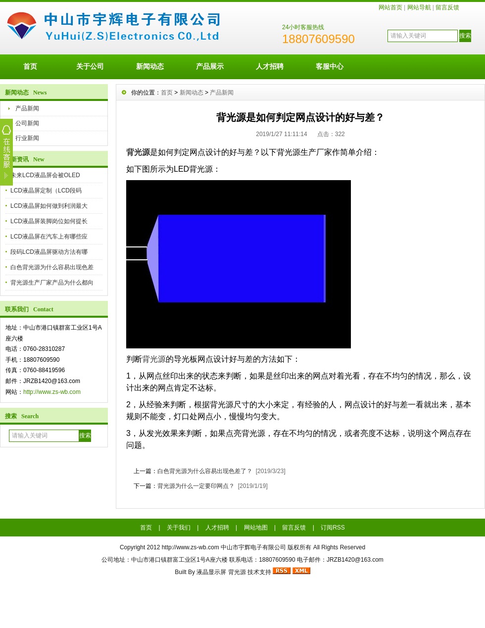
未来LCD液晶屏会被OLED (45, 175)
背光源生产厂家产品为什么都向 (52, 282)
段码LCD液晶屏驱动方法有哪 (49, 251)
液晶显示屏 (211, 572)
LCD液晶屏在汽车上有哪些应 (49, 236)
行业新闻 (27, 138)
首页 (30, 66)
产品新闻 (27, 108)
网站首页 (390, 7)
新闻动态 (150, 66)
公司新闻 (27, 123)
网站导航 (419, 7)
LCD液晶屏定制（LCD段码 (46, 190)
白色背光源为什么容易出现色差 (52, 267)
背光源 (138, 152)
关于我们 (179, 527)
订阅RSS (333, 527)
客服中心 (329, 66)
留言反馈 (447, 7)
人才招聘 (270, 66)
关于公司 (90, 66)
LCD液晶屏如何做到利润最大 (49, 205)
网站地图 (256, 527)
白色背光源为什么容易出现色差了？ (204, 471)
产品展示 (210, 66)
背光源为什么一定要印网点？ (196, 486)
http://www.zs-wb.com (52, 391)
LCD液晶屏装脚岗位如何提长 (49, 221)
